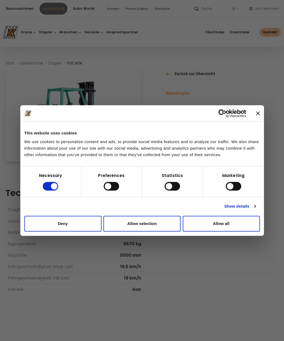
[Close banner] (258, 113)
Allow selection (142, 223)
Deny (63, 223)
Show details (236, 206)
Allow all (221, 223)
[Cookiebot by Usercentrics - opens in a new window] (222, 113)
